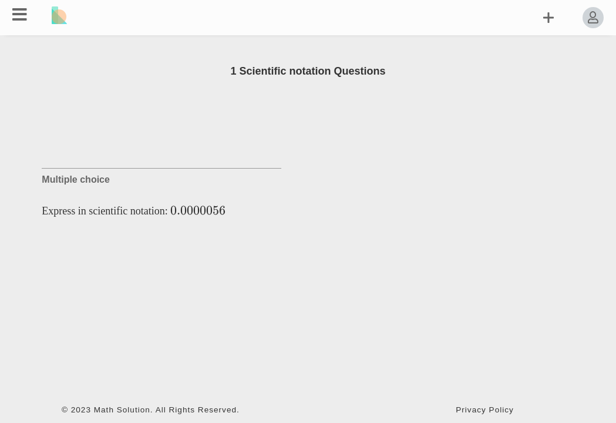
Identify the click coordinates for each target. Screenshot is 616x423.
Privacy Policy (485, 409)
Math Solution (122, 409)
